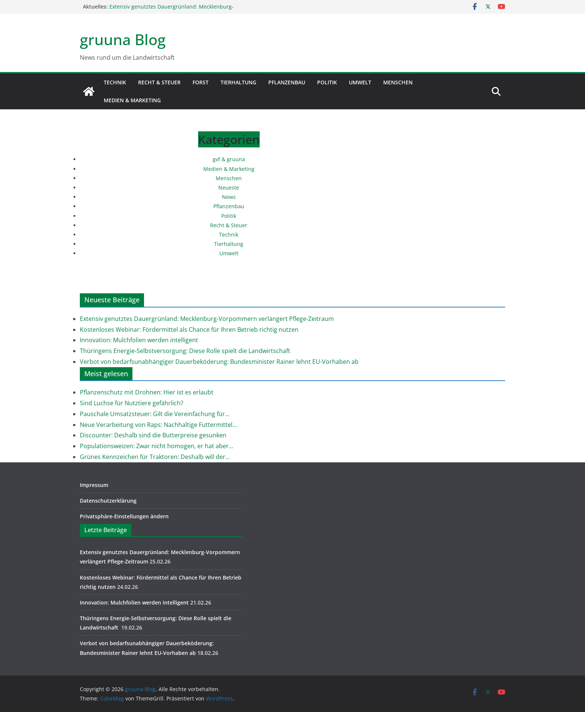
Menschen (398, 82)
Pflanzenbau (286, 82)
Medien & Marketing (132, 100)
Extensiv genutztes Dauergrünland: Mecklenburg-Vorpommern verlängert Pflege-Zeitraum (171, 10)
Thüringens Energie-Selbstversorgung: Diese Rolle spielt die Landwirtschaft (186, 351)
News (229, 196)
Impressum (94, 484)
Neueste (228, 187)
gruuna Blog (123, 39)
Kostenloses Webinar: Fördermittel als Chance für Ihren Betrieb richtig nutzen (189, 329)
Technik (115, 82)
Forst (201, 82)
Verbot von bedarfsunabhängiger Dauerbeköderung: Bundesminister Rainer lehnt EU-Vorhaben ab (219, 361)
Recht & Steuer (159, 82)
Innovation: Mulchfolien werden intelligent (139, 340)
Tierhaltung (238, 82)
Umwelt (360, 82)
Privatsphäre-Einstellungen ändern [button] (124, 516)
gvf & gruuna (229, 159)
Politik (327, 82)
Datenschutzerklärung (108, 500)
